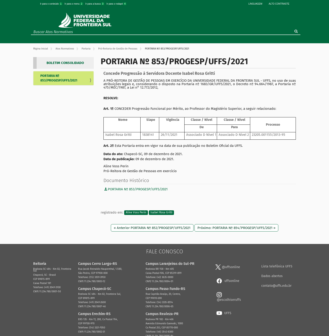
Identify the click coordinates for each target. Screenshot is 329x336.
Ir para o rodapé (116, 4)
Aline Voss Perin (136, 212)
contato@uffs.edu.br (276, 286)
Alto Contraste (279, 4)
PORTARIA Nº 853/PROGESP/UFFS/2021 (58, 78)
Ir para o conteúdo (51, 4)
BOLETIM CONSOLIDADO (65, 63)
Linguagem (255, 4)
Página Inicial (40, 48)
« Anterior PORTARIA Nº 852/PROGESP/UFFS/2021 (152, 228)
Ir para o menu (74, 4)
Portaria (86, 48)
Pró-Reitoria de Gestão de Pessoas (117, 48)
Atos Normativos (65, 48)
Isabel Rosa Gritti (161, 212)
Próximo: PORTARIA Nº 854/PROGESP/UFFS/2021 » (236, 228)
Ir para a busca (95, 4)
